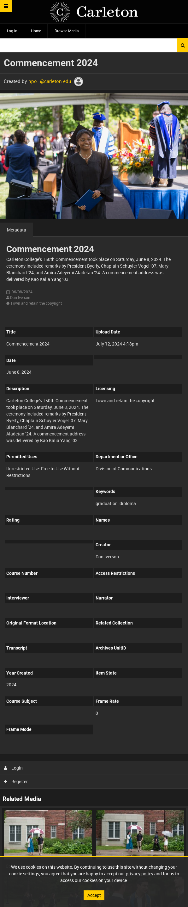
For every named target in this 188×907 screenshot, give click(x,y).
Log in (12, 30)
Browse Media (67, 30)
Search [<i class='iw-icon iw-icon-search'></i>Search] (183, 45)
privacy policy (139, 874)
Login (13, 768)
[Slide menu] (6, 6)
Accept (94, 895)
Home (36, 30)
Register (16, 781)
